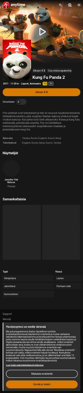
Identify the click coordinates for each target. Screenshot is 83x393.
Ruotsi (34, 138)
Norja (58, 138)
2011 (5, 83)
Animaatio (35, 83)
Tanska (26, 138)
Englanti (42, 138)
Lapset (25, 83)
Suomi (51, 138)
